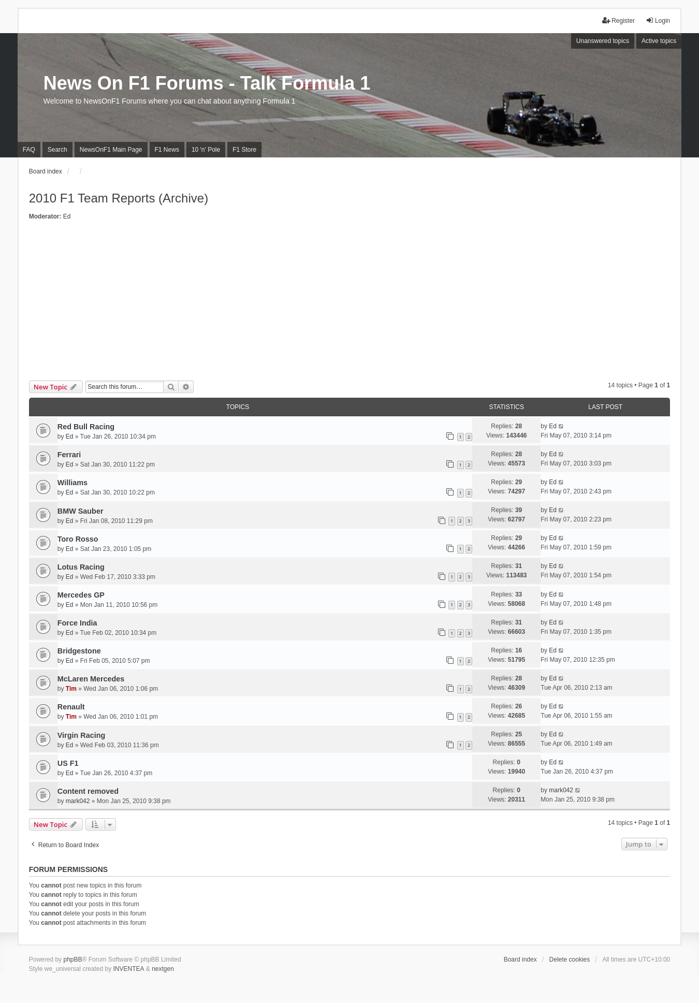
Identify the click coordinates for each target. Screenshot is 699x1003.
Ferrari (69, 454)
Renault (71, 707)
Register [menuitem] (618, 20)
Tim (71, 688)
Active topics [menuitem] (659, 41)
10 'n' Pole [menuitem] (206, 149)
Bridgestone (79, 651)
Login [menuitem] (658, 20)
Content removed (88, 791)
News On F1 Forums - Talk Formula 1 (206, 83)
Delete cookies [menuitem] (569, 959)
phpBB (72, 959)
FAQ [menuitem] (29, 149)
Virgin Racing (81, 735)
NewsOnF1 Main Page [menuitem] (111, 149)
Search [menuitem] (57, 149)
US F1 (68, 763)
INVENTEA (128, 968)
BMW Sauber (80, 511)
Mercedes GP (81, 595)
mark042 (78, 801)
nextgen (163, 968)
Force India (77, 623)
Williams (72, 482)
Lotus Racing (81, 567)
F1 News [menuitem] (167, 149)
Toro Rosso (77, 539)
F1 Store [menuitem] (244, 149)
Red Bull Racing (85, 427)
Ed (67, 216)
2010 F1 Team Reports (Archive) (118, 198)
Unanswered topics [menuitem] (602, 41)
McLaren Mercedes (91, 679)
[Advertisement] (349, 302)
